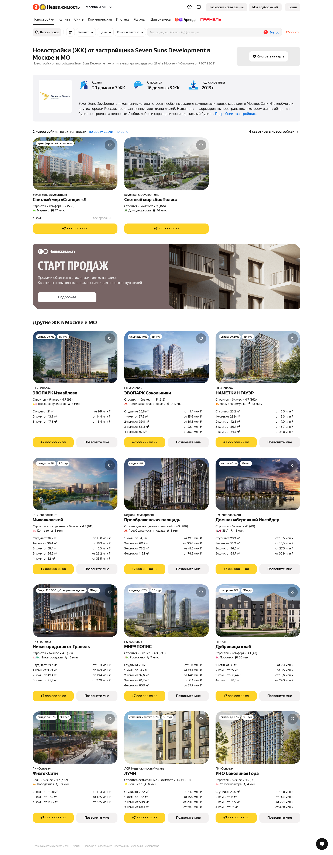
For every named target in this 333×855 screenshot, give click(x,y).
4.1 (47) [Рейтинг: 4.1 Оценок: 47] (252, 653)
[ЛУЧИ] (166, 737)
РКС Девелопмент (228, 515)
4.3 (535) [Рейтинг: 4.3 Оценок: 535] (160, 653)
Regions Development (139, 515)
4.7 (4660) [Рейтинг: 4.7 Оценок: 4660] (183, 780)
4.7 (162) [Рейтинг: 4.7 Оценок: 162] (251, 399)
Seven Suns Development (50, 194)
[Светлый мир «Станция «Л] (75, 163)
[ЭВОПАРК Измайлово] (75, 357)
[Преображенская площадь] (166, 484)
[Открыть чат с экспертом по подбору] (322, 844)
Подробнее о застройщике (236, 114)
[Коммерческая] (100, 19)
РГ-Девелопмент (45, 515)
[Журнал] (139, 19)
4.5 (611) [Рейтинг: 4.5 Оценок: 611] (87, 526)
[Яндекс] (36, 7)
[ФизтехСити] (75, 737)
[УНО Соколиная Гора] (258, 737)
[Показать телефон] (75, 229)
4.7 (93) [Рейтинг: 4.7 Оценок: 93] (67, 399)
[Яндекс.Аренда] (185, 19)
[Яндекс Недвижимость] (60, 7)
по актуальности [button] (73, 132)
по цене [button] (122, 132)
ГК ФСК (221, 641)
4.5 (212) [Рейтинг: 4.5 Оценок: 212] (159, 399)
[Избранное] (189, 7)
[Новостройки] (44, 19)
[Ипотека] (122, 19)
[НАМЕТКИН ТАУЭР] (258, 357)
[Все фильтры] (70, 32)
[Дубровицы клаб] (258, 610)
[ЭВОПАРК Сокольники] (166, 357)
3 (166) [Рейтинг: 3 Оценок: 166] (161, 206)
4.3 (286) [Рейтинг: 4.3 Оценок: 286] (182, 526)
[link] (292, 7)
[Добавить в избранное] (110, 145)
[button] (199, 7)
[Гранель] (209, 19)
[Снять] (79, 19)
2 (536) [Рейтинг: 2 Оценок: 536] (70, 206)
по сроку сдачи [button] (101, 132)
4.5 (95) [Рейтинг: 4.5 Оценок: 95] (250, 780)
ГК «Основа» (42, 388)
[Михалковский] (75, 484)
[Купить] (64, 19)
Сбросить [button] (292, 32)
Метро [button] (274, 32)
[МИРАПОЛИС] (166, 610)
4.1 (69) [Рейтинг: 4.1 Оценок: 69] (250, 526)
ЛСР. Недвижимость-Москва (144, 768)
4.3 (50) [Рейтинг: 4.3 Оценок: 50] (67, 653)
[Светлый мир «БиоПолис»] (166, 163)
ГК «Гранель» (42, 641)
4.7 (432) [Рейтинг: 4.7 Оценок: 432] (62, 780)
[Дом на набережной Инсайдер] (258, 484)
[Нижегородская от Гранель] (75, 610)
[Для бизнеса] (160, 19)
